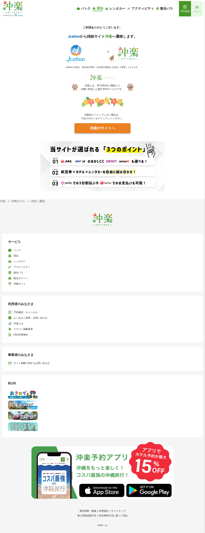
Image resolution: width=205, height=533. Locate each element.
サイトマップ (118, 511)
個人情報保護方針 (86, 515)
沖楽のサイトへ (102, 128)
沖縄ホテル (18, 201)
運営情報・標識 (87, 511)
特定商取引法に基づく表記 (113, 515)
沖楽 (3, 201)
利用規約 (104, 511)
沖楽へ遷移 (38, 201)
